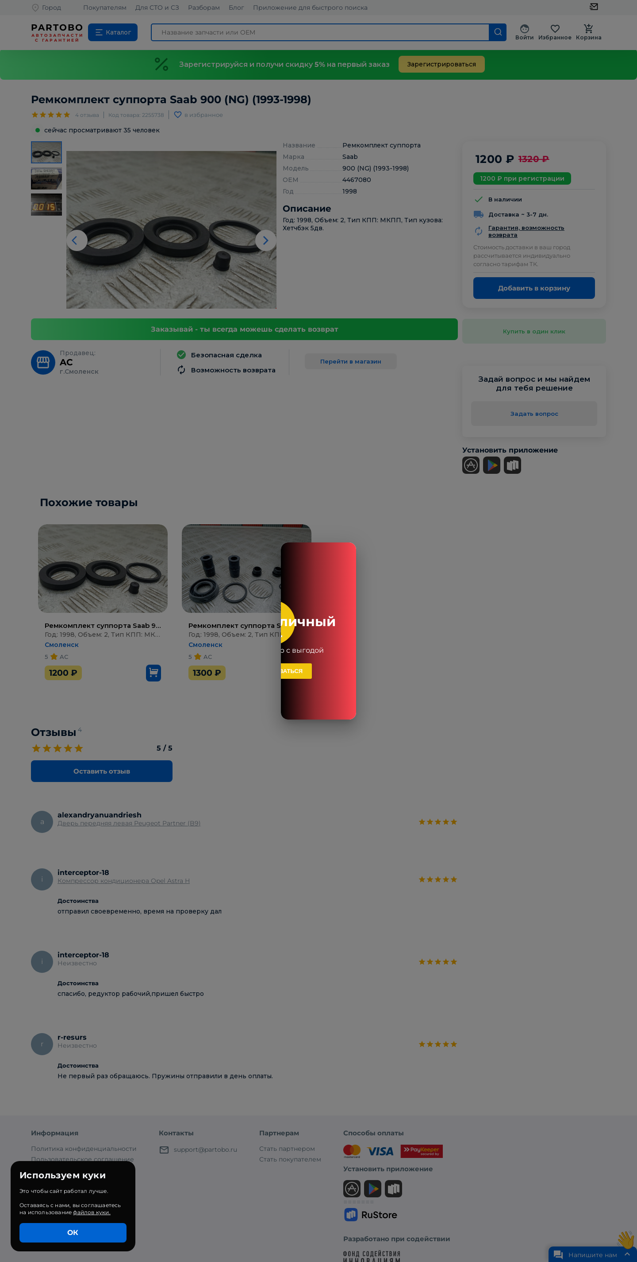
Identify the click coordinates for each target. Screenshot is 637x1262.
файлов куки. (91, 1212)
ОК (72, 1232)
